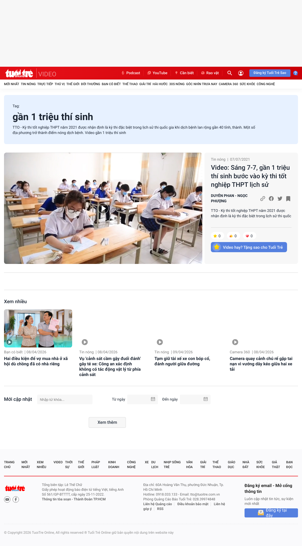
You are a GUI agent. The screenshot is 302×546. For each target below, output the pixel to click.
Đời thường (90, 84)
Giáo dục (231, 464)
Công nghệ (266, 84)
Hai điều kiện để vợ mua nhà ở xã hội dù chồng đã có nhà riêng (36, 361)
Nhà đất (245, 464)
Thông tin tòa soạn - (58, 499)
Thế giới (72, 84)
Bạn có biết (111, 84)
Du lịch (154, 464)
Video (58, 462)
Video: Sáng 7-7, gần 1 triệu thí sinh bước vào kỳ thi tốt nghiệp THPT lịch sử (250, 176)
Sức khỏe (247, 84)
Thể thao (130, 84)
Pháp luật (95, 464)
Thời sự (69, 464)
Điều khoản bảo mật (192, 504)
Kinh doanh (113, 464)
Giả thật (276, 464)
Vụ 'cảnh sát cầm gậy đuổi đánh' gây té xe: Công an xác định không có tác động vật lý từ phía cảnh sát (110, 366)
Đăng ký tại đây (276, 512)
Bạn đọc (289, 464)
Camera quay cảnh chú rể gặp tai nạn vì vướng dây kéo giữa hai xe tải (261, 364)
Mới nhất (11, 84)
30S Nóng (176, 84)
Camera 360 (228, 84)
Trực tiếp (45, 84)
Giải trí (145, 84)
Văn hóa (189, 464)
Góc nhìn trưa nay (201, 84)
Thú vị (60, 84)
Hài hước (160, 84)
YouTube (157, 73)
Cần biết (184, 73)
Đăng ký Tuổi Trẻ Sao (270, 73)
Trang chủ (9, 464)
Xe (147, 462)
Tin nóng (28, 84)
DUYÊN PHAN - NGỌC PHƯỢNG (229, 198)
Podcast (130, 73)
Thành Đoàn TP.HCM (90, 499)
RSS (160, 509)
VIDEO (47, 74)
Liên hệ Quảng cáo (157, 504)
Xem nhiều (15, 301)
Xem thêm (107, 422)
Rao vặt (209, 73)
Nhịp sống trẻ (172, 464)
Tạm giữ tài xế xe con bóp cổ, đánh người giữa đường (182, 361)
